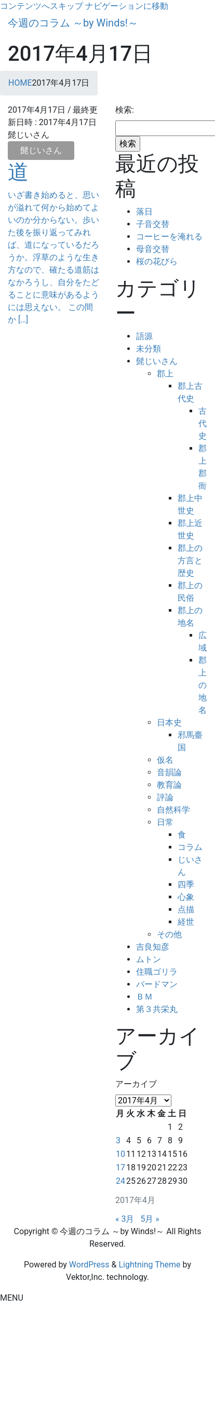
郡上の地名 (202, 685)
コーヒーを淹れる (169, 236)
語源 (144, 336)
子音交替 (152, 224)
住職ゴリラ (157, 972)
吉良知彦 (152, 947)
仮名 (165, 760)
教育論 (169, 785)
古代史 (202, 423)
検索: (124, 110)
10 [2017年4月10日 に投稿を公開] (120, 1154)
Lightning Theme (149, 1265)
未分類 (148, 349)
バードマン (157, 984)
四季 (186, 884)
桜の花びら (157, 261)
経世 (186, 922)
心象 (186, 897)
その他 (169, 934)
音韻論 (169, 772)
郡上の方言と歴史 (190, 560)
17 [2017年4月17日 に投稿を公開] (120, 1167)
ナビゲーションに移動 (126, 6)
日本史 (169, 722)
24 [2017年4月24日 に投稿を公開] (120, 1181)
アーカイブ (136, 1084)
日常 (165, 822)
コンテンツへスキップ (41, 6)
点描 (186, 909)
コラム (190, 847)
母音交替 (152, 249)
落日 (144, 212)
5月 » (149, 1219)
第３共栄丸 (157, 1009)
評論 (165, 797)
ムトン (148, 959)
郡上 (165, 374)
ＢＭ (144, 997)
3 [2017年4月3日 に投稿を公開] (118, 1140)
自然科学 (173, 810)
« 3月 (124, 1219)
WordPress (89, 1265)
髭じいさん (41, 150)
